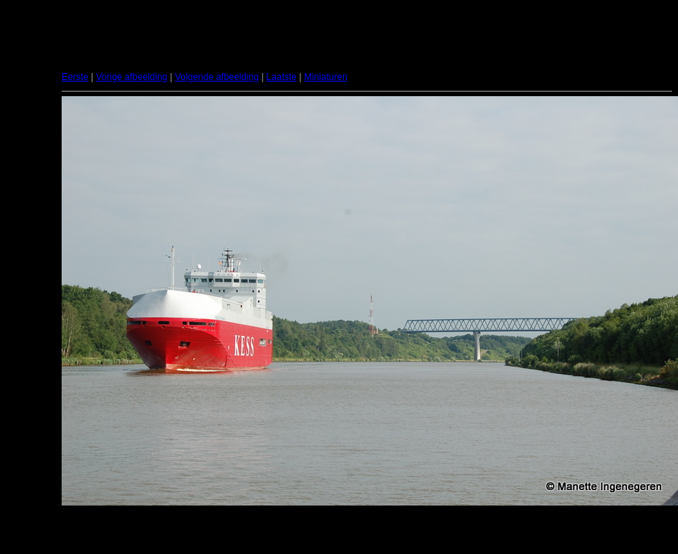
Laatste (282, 77)
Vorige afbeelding (131, 77)
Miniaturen (325, 77)
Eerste (75, 77)
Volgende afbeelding (217, 77)
